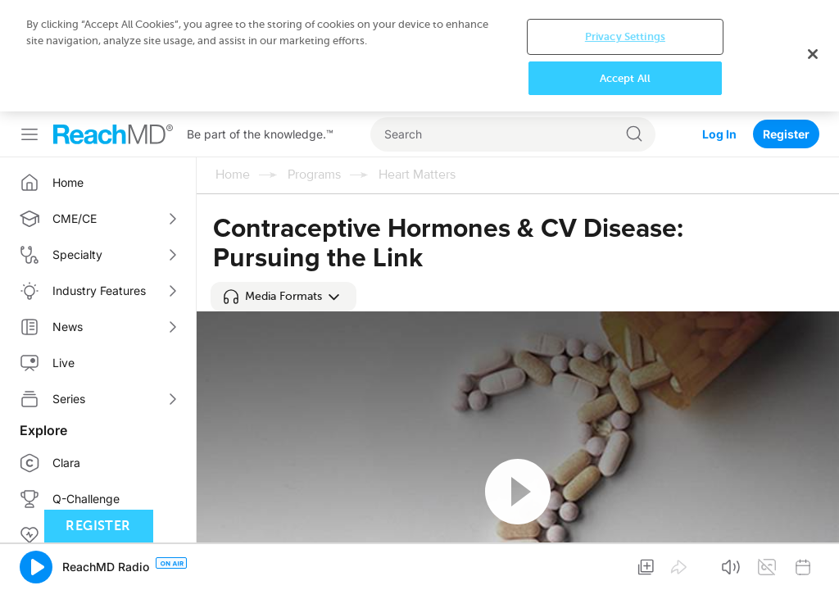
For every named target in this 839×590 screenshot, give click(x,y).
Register (786, 134)
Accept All (625, 78)
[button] (283, 296)
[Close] (813, 54)
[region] (419, 55)
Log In (719, 134)
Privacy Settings (625, 36)
